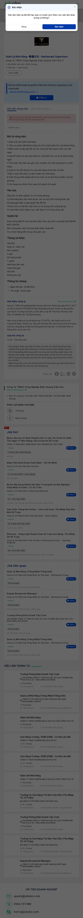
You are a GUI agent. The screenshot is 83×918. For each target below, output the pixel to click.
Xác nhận (59, 27)
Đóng (24, 27)
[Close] (75, 7)
